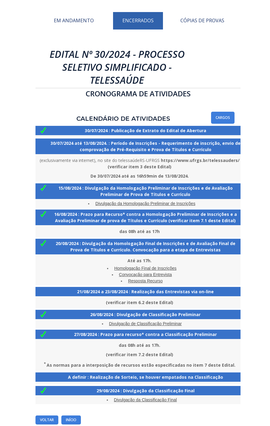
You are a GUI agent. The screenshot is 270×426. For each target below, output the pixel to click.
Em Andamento (74, 20)
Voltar (47, 419)
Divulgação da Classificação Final (145, 399)
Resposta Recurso (145, 280)
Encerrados (138, 20)
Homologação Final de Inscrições (145, 268)
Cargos (223, 117)
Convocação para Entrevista (145, 274)
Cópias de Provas (202, 20)
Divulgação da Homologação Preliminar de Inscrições (145, 203)
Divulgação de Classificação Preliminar (145, 323)
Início (71, 419)
